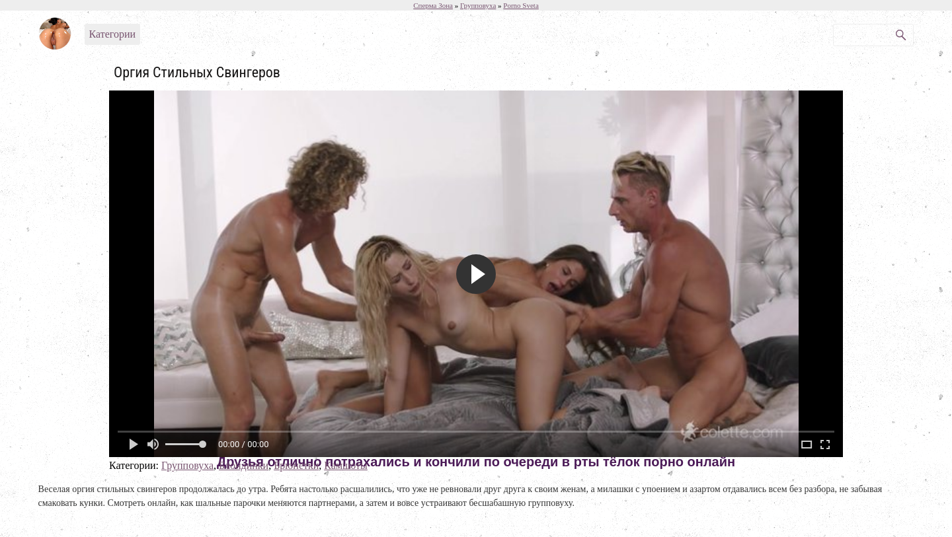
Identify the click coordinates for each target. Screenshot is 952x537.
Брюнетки (296, 465)
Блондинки (243, 465)
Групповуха (187, 465)
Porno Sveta (520, 5)
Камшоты (346, 465)
